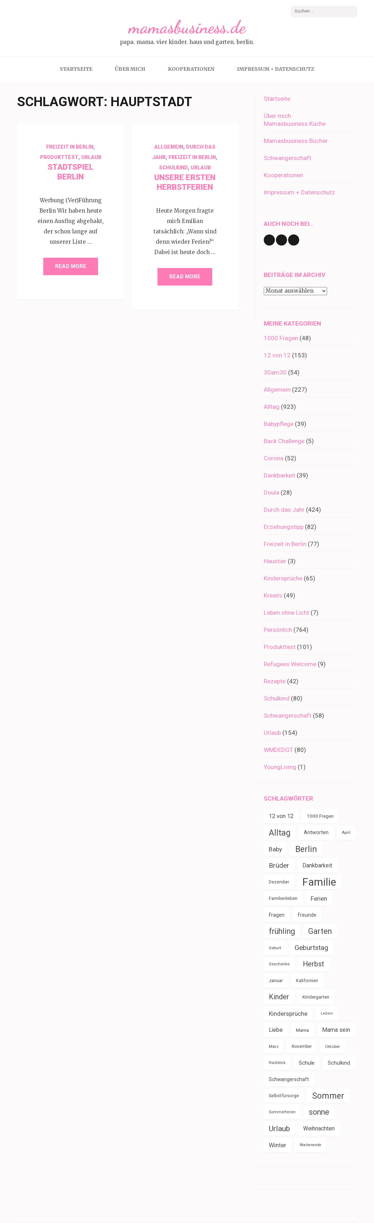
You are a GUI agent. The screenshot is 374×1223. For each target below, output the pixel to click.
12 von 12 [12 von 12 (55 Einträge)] (281, 816)
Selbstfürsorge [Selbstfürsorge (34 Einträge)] (284, 1095)
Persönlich (278, 629)
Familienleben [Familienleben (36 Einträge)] (283, 898)
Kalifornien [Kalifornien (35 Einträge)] (307, 980)
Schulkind (173, 167)
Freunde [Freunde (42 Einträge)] (307, 915)
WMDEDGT (278, 749)
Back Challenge (284, 441)
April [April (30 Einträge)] (346, 832)
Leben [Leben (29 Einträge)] (327, 1013)
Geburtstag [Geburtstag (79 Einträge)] (311, 948)
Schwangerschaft (287, 158)
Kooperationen (191, 69)
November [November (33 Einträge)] (302, 1046)
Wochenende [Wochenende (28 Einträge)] (310, 1145)
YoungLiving (280, 767)
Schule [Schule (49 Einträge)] (307, 1063)
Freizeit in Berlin (69, 147)
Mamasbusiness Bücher (296, 140)
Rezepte (275, 681)
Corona (273, 458)
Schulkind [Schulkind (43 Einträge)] (339, 1063)
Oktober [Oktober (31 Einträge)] (332, 1046)
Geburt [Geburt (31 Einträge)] (275, 947)
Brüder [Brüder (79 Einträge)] (279, 865)
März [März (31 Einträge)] (273, 1046)
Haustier (275, 561)
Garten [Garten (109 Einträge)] (320, 931)
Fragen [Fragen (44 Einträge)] (277, 915)
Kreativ (273, 595)
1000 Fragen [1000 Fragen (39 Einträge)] (320, 816)
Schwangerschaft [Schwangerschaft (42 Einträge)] (289, 1079)
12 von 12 (277, 355)
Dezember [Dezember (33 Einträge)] (279, 882)
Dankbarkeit (279, 475)
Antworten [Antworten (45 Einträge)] (316, 833)
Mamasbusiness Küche (295, 123)
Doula (271, 492)
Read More (70, 266)
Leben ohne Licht (286, 612)
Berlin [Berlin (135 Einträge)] (306, 849)
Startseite (76, 69)
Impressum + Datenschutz (275, 69)
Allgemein (168, 147)
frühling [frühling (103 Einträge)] (282, 931)
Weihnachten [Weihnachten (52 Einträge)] (319, 1128)
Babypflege (278, 423)
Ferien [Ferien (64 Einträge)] (319, 898)
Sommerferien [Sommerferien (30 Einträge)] (282, 1112)
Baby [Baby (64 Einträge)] (275, 849)
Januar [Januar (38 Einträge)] (276, 980)
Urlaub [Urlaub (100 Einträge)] (279, 1128)
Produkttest (59, 157)
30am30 (275, 372)
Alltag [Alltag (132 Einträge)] (280, 833)
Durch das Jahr (284, 509)
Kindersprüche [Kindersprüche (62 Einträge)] (288, 1013)
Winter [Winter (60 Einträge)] (277, 1145)
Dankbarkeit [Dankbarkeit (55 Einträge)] (317, 865)
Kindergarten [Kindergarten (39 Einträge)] (315, 997)
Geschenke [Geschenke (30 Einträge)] (279, 964)
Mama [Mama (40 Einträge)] (302, 1030)
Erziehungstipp (283, 526)
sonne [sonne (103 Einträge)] (319, 1112)
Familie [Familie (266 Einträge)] (319, 882)
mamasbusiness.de (187, 27)
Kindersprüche (283, 578)
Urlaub (91, 157)
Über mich (130, 69)
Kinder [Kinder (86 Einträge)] (279, 997)
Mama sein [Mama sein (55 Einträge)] (336, 1029)
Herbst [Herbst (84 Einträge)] (313, 964)
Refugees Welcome (290, 664)
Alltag (272, 406)
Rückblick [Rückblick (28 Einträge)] (277, 1062)
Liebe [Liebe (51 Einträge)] (276, 1029)
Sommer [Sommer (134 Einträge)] (328, 1096)
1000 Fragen (281, 338)
